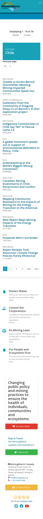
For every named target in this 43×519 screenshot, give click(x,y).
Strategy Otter (26, 501)
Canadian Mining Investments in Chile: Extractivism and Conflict (19, 184)
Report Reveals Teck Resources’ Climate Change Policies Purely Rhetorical (20, 253)
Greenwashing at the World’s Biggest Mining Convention (17, 166)
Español (15, 35)
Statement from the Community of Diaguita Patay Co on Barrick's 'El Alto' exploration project (21, 107)
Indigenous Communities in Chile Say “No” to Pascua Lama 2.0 (21, 127)
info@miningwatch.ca (19, 478)
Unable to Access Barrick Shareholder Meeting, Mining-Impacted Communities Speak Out (19, 86)
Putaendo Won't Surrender (20, 238)
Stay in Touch (15, 438)
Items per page (9, 61)
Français (27, 35)
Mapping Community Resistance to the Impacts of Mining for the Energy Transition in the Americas (21, 203)
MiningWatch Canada (22, 464)
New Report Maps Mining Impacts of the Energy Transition (19, 223)
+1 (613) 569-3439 (17, 480)
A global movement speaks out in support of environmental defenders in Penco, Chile (21, 146)
